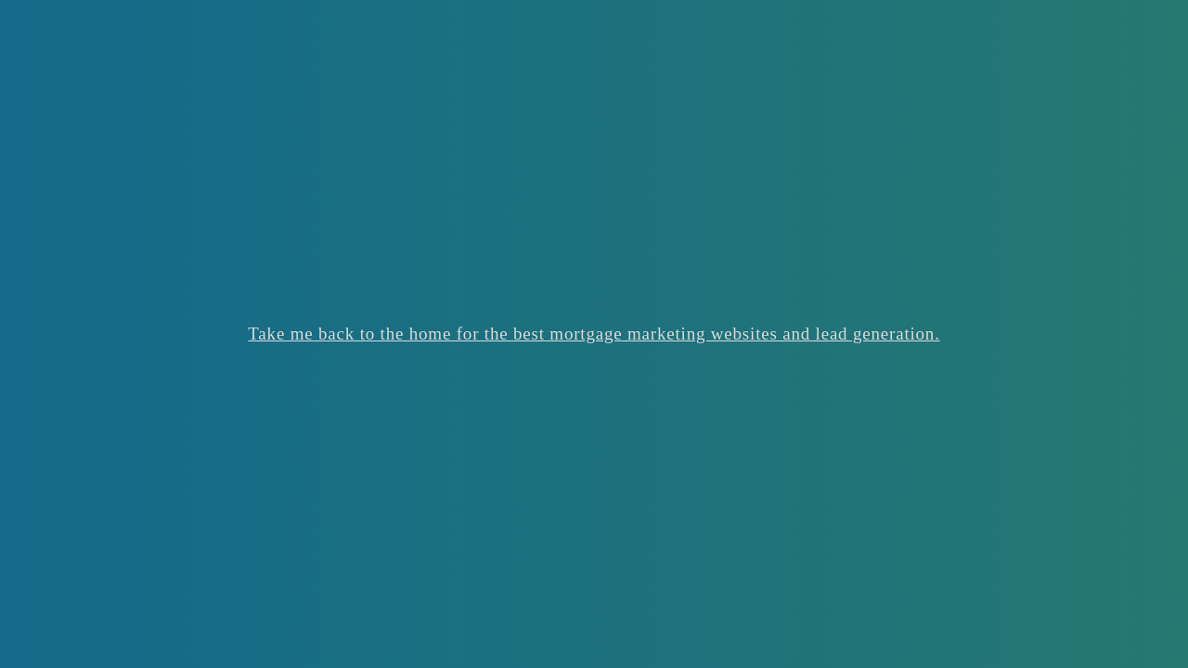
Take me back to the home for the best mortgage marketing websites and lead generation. (593, 333)
